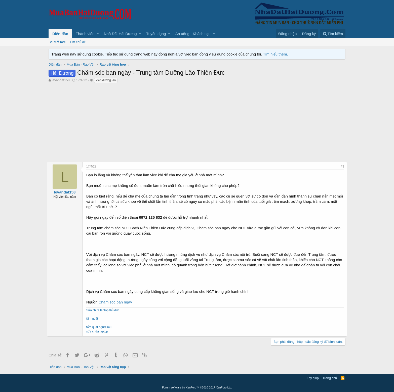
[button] (97, 33)
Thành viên (85, 34)
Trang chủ (330, 378)
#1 (341, 166)
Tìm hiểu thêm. (275, 54)
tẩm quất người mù (100, 327)
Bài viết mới (57, 42)
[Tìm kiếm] (332, 33)
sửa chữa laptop (98, 331)
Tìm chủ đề (77, 42)
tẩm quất (93, 318)
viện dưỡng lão (106, 80)
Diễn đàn (60, 34)
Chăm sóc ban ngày (117, 302)
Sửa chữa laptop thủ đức (104, 310)
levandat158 (61, 80)
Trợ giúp (313, 378)
